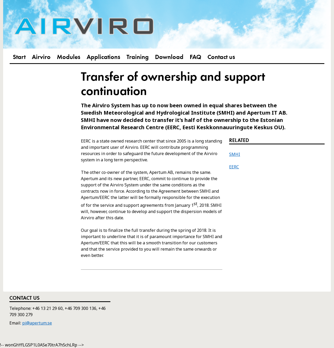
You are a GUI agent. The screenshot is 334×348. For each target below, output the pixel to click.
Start (19, 57)
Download (169, 57)
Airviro (41, 57)
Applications (103, 57)
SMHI (234, 154)
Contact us (221, 57)
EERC (234, 167)
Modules (68, 57)
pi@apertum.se (37, 323)
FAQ (195, 57)
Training (138, 57)
